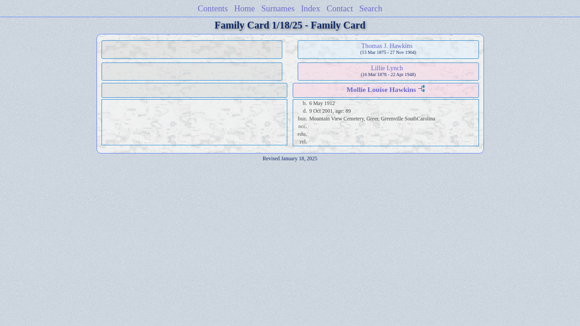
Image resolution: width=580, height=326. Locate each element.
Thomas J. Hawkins (386, 45)
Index (310, 8)
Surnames (278, 8)
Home (244, 8)
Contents (213, 8)
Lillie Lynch (387, 68)
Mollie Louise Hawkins (381, 89)
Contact (340, 8)
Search (370, 8)
